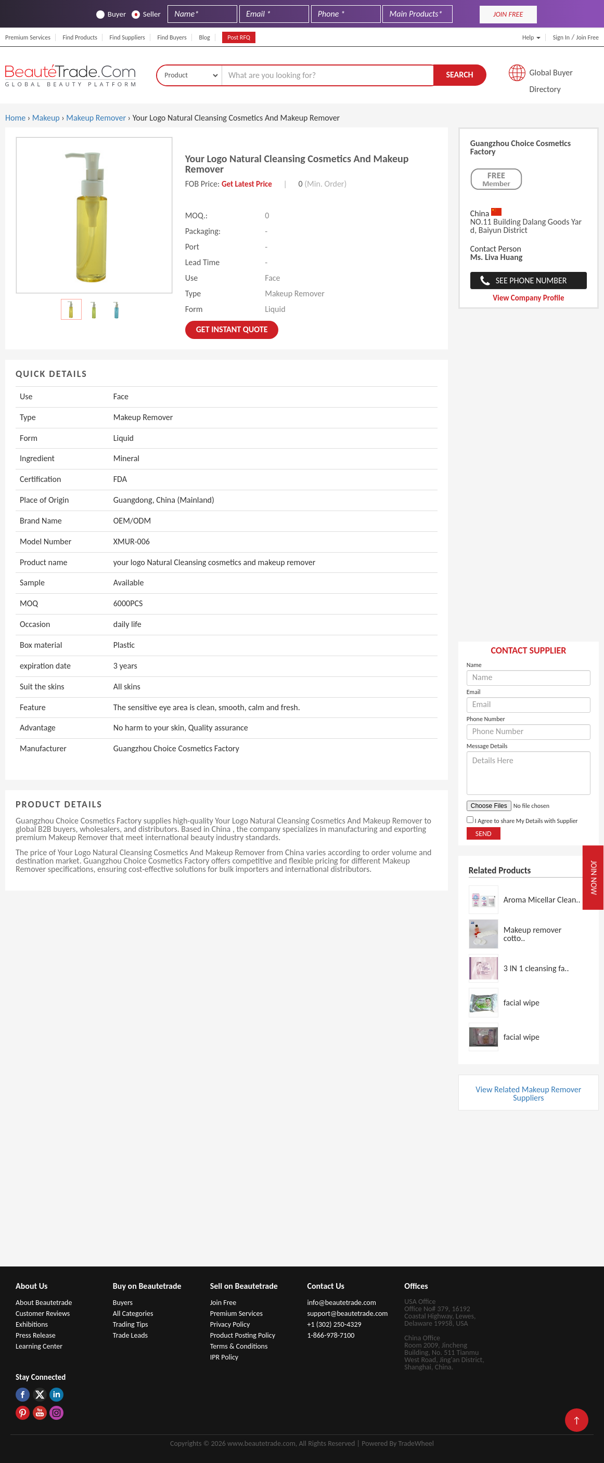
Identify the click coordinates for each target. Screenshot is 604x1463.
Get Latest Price (247, 184)
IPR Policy (224, 1357)
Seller (146, 14)
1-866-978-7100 (330, 1335)
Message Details (487, 746)
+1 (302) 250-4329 (334, 1324)
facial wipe (521, 1003)
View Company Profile (528, 298)
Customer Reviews (43, 1313)
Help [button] (531, 37)
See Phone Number (531, 280)
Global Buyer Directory (551, 75)
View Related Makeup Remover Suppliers (528, 1094)
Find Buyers (171, 37)
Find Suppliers (127, 37)
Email (474, 692)
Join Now (594, 877)
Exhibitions (32, 1324)
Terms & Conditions (239, 1346)
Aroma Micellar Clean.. (542, 900)
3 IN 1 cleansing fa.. (536, 968)
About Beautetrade (44, 1302)
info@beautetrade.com (341, 1302)
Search (459, 75)
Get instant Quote (232, 329)
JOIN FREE (508, 14)
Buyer (111, 14)
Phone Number (486, 719)
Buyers (123, 1302)
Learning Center (39, 1346)
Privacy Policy (230, 1324)
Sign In (561, 37)
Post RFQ (238, 37)
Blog (204, 37)
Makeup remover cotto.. (533, 934)
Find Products (79, 37)
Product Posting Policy (242, 1335)
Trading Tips (130, 1324)
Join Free (587, 37)
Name (474, 665)
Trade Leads (130, 1335)
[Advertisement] (528, 480)
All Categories (133, 1313)
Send (484, 833)
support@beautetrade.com (347, 1313)
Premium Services (27, 37)
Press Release (36, 1335)
